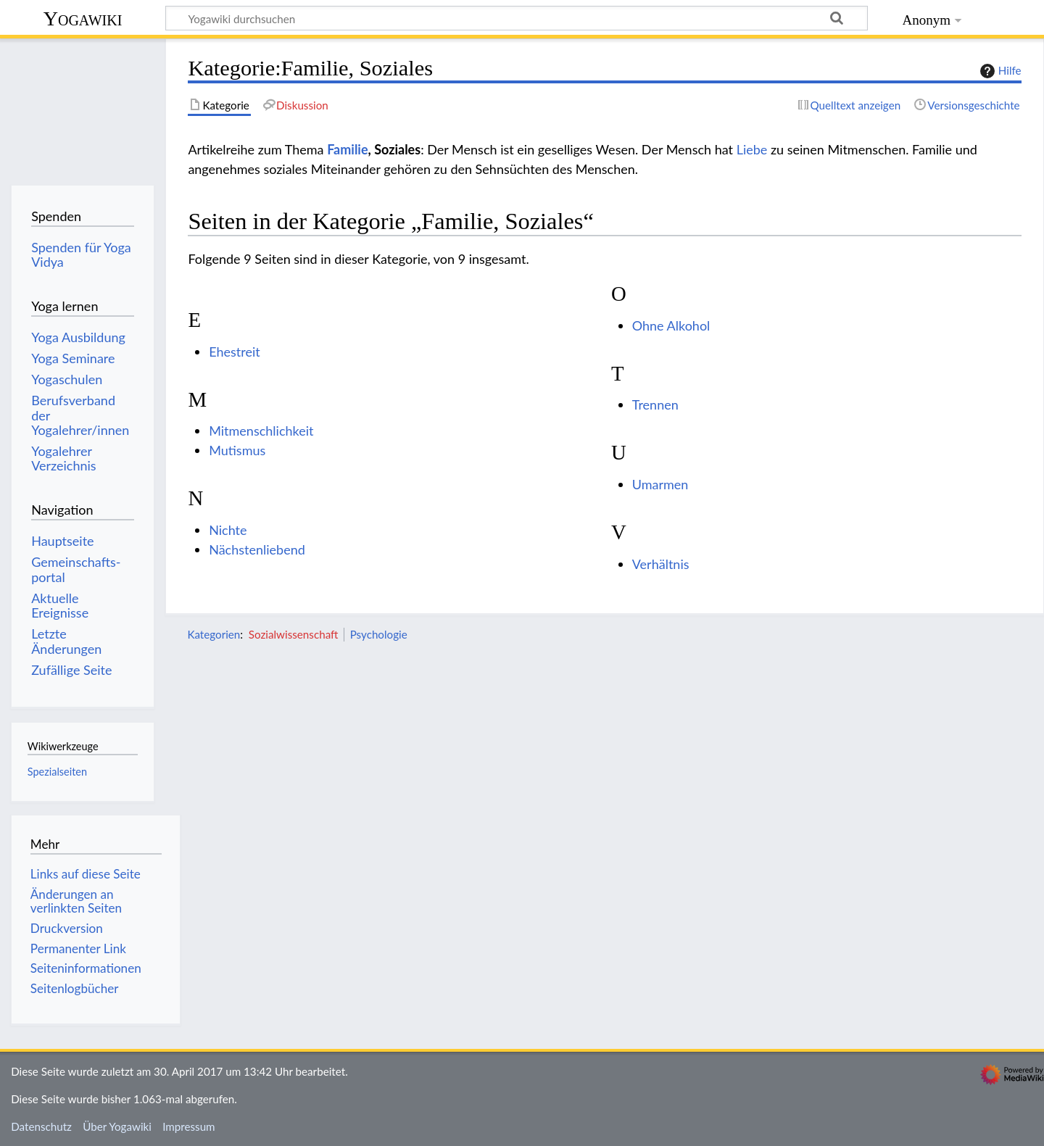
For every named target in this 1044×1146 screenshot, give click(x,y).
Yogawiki (83, 18)
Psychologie (378, 634)
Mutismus (237, 450)
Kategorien (213, 634)
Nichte (227, 530)
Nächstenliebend (257, 549)
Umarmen (660, 484)
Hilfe (999, 71)
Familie (347, 149)
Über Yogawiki (117, 1126)
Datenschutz (41, 1126)
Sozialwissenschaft (294, 634)
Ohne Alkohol (671, 325)
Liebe (752, 149)
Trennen (655, 404)
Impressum (188, 1126)
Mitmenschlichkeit (261, 431)
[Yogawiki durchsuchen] (516, 18)
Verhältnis (660, 564)
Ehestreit (234, 352)
